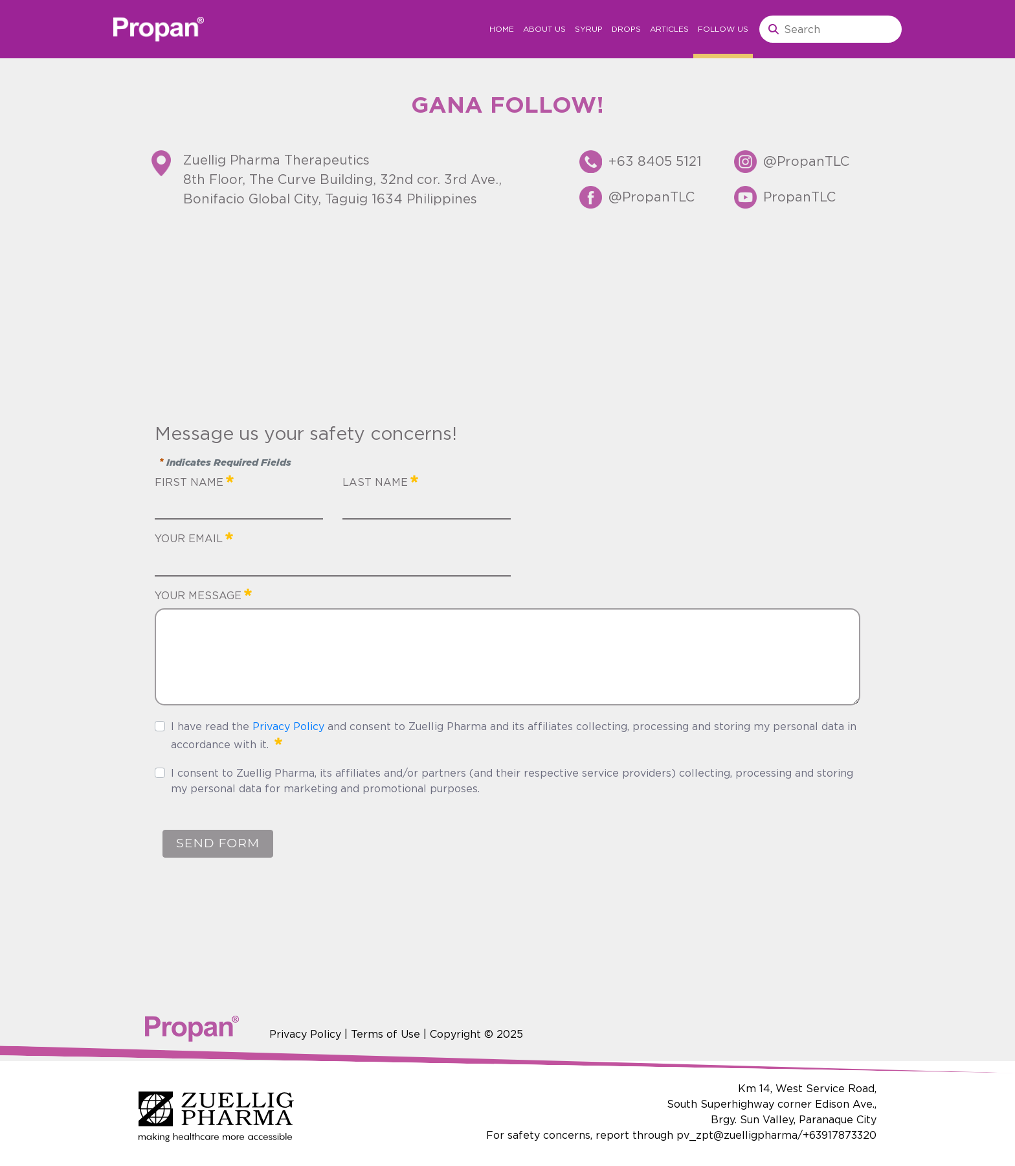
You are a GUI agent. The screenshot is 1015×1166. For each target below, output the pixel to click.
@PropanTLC (651, 196)
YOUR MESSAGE (203, 594)
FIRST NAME (194, 481)
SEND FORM (218, 843)
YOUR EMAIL (194, 537)
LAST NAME (380, 481)
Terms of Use (385, 1034)
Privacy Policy (288, 726)
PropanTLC (799, 196)
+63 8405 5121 (655, 161)
